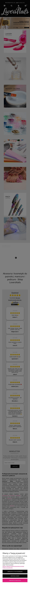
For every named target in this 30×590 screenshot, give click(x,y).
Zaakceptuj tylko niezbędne (15, 571)
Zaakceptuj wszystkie (15, 580)
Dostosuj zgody (15, 575)
